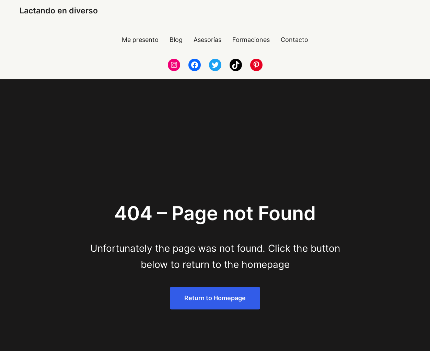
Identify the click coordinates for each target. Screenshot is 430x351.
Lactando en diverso (59, 10)
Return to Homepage (215, 298)
